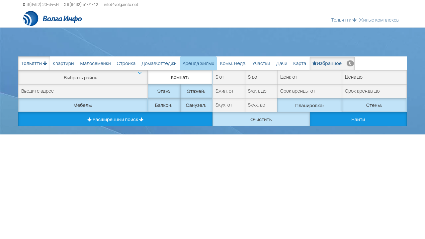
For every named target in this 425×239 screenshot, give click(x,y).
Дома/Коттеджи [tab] (159, 63)
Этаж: (163, 91)
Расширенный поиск (115, 119)
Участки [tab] (261, 63)
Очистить (261, 119)
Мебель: (82, 105)
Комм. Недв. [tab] (233, 63)
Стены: (374, 105)
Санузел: (196, 105)
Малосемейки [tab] (95, 63)
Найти (358, 119)
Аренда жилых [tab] (198, 63)
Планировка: (309, 105)
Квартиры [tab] (63, 63)
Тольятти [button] (344, 20)
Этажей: (196, 91)
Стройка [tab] (126, 63)
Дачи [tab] (281, 63)
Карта (299, 63)
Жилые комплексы (379, 20)
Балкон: (164, 105)
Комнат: (180, 77)
